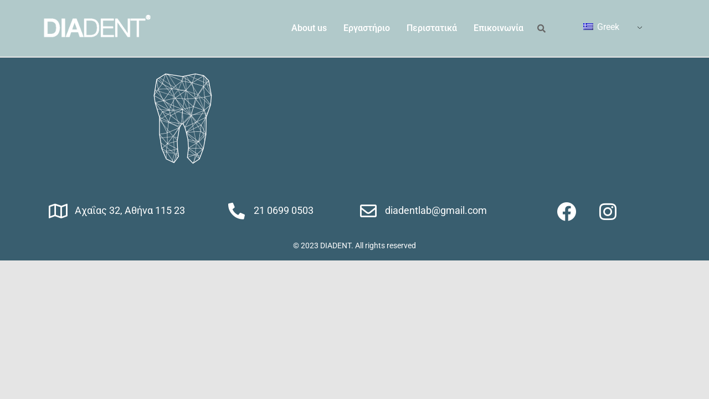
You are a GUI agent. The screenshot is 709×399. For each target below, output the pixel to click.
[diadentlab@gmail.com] (368, 211)
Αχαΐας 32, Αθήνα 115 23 (130, 210)
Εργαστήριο (366, 28)
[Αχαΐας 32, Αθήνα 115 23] (58, 211)
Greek (601, 27)
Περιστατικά (432, 28)
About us (309, 28)
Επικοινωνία (498, 28)
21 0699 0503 (284, 210)
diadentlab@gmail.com (436, 210)
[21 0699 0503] (236, 211)
